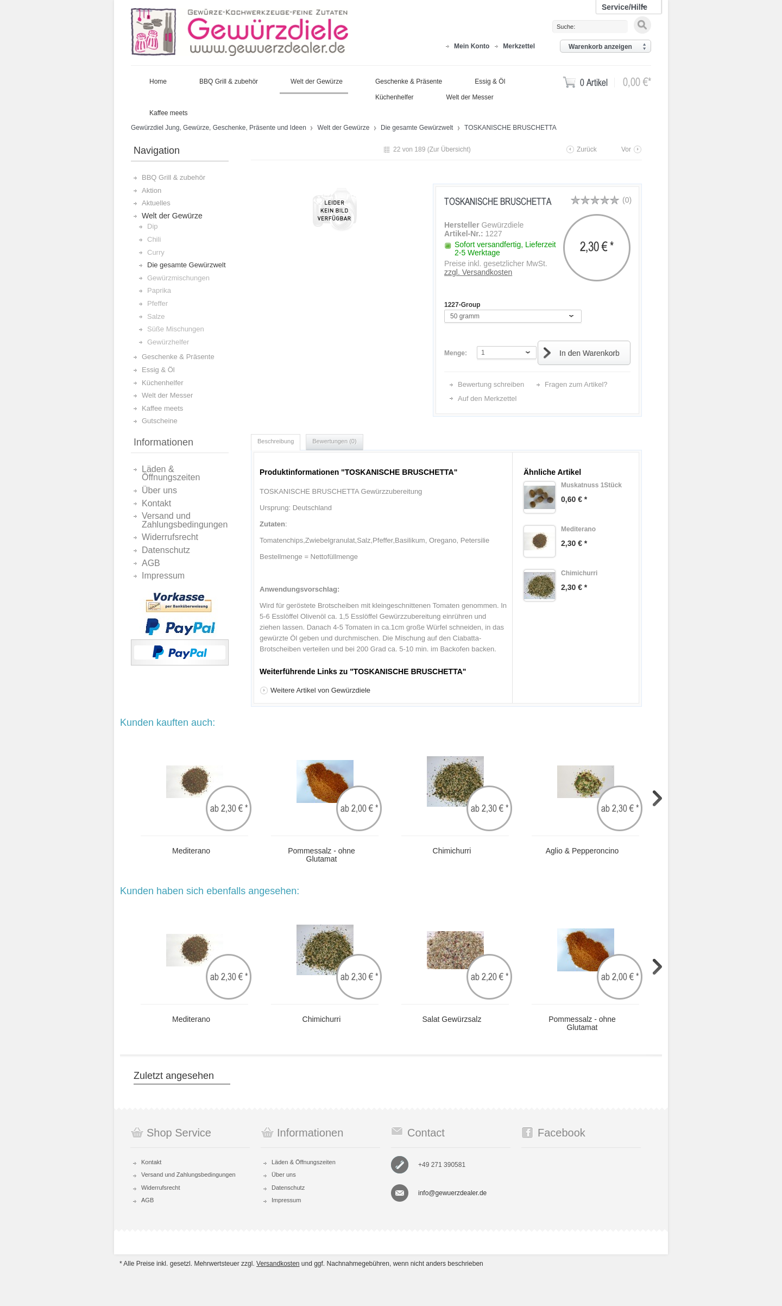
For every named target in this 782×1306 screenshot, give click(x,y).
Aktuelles (156, 203)
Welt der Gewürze (344, 127)
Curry (156, 252)
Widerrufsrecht (170, 537)
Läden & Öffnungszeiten (171, 473)
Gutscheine (160, 421)
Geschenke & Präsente (178, 357)
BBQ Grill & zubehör (173, 177)
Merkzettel (519, 46)
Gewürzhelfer (168, 342)
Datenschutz (166, 550)
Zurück (587, 149)
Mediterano (191, 851)
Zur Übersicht (449, 149)
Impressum (163, 576)
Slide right (657, 798)
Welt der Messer (167, 395)
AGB (151, 563)
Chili (154, 239)
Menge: (455, 353)
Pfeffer (157, 303)
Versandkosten (277, 1263)
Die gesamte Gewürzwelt (418, 127)
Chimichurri (452, 851)
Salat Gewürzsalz (452, 1019)
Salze (156, 316)
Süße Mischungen (175, 329)
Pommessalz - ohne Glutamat (321, 855)
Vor (626, 149)
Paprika (159, 290)
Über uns (159, 490)
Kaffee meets (162, 408)
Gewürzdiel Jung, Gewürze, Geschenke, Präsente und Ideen (239, 32)
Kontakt (156, 503)
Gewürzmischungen (178, 278)
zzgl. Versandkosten (478, 272)
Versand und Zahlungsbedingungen (185, 520)
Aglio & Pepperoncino (582, 851)
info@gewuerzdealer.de (452, 1193)
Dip (152, 226)
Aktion (151, 190)
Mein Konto (471, 46)
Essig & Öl (158, 370)
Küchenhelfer (163, 383)
